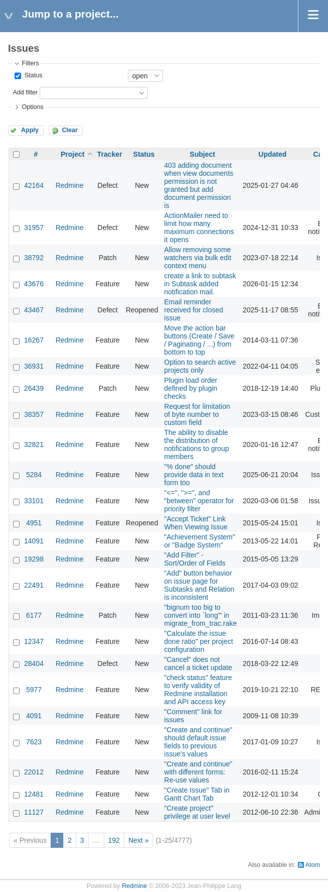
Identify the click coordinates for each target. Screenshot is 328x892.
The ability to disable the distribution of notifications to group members (196, 444)
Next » (138, 840)
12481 (34, 794)
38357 (34, 414)
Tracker (109, 154)
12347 (34, 641)
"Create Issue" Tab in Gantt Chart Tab (196, 794)
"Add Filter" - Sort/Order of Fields (194, 559)
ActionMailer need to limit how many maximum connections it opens (199, 227)
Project (72, 154)
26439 (34, 388)
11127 (34, 812)
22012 (34, 772)
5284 (34, 475)
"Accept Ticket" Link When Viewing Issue (196, 523)
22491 (34, 585)
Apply (30, 130)
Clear (70, 130)
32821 (34, 444)
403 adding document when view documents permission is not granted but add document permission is (198, 185)
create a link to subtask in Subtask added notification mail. (200, 284)
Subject (202, 154)
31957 (34, 228)
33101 (34, 501)
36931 (34, 366)
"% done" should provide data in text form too (193, 475)
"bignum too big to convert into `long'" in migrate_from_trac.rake (200, 615)
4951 (34, 523)
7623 (34, 742)
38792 (34, 258)
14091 (34, 541)
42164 (34, 185)
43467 (34, 310)
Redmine (70, 185)
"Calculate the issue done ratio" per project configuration (198, 641)
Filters (30, 63)
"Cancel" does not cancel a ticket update (198, 663)
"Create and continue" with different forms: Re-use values (198, 772)
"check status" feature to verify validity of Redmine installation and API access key (198, 690)
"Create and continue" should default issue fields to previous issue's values (198, 742)
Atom (312, 864)
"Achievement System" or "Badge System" (199, 541)
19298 (34, 559)
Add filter (25, 92)
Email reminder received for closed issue (193, 310)
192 (114, 840)
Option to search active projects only (200, 366)
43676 (34, 284)
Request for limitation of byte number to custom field (197, 414)
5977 (34, 690)
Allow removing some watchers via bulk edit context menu (197, 258)
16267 (34, 340)
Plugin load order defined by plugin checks (190, 388)
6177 (34, 615)
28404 (34, 663)
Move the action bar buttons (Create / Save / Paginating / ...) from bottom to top (199, 340)
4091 (34, 716)
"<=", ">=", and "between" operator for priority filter (199, 501)
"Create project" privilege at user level (197, 812)
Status (32, 75)
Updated (272, 154)
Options (32, 106)
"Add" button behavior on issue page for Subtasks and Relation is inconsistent (199, 585)
